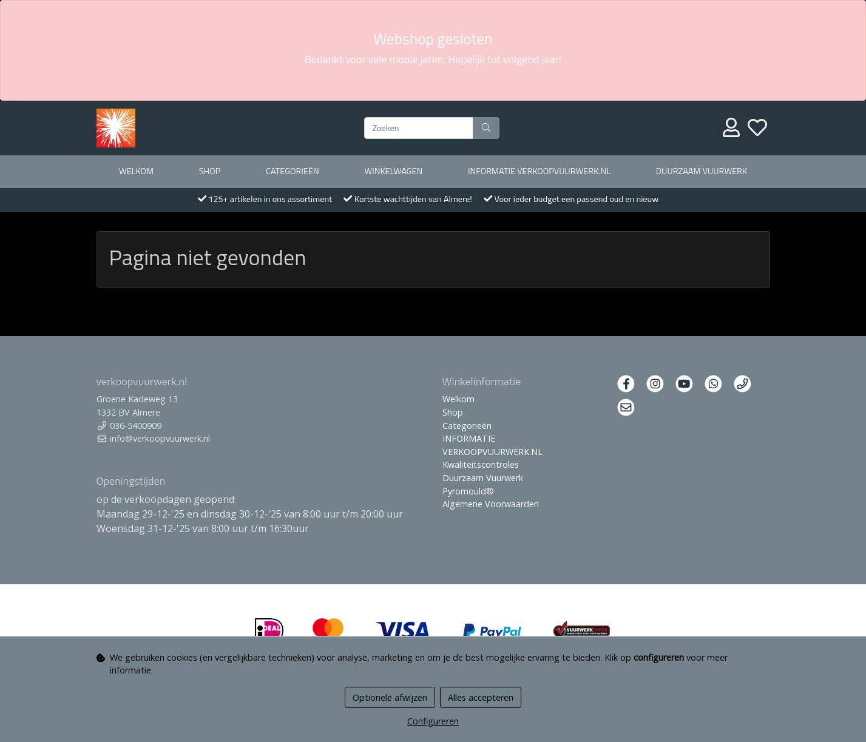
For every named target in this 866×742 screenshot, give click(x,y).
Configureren (433, 721)
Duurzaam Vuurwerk (701, 171)
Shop (210, 171)
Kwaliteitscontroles (480, 464)
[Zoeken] (418, 128)
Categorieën (292, 171)
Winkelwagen (393, 171)
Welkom (136, 171)
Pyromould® (468, 491)
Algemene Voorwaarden (490, 504)
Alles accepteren (480, 697)
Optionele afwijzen (390, 697)
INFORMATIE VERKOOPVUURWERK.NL (539, 171)
